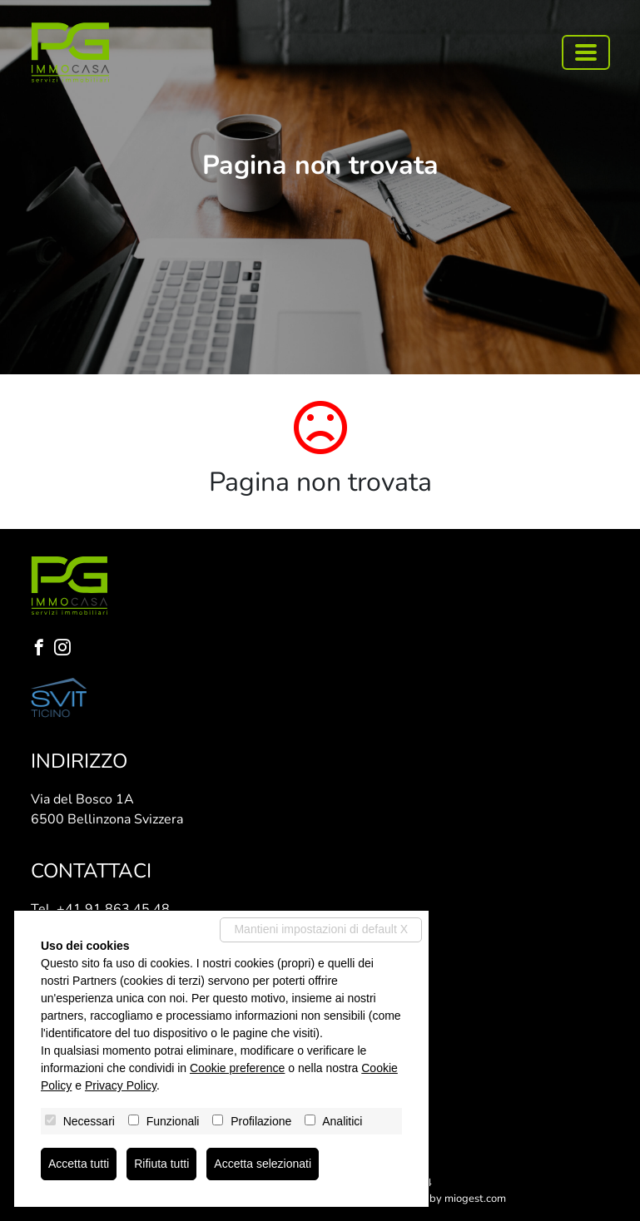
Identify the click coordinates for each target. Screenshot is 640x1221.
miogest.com (475, 1198)
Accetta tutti (78, 1163)
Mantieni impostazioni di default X (321, 929)
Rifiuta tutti (161, 1163)
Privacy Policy (120, 1085)
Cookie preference (237, 1068)
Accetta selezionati (262, 1163)
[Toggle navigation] (586, 52)
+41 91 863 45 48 (113, 909)
